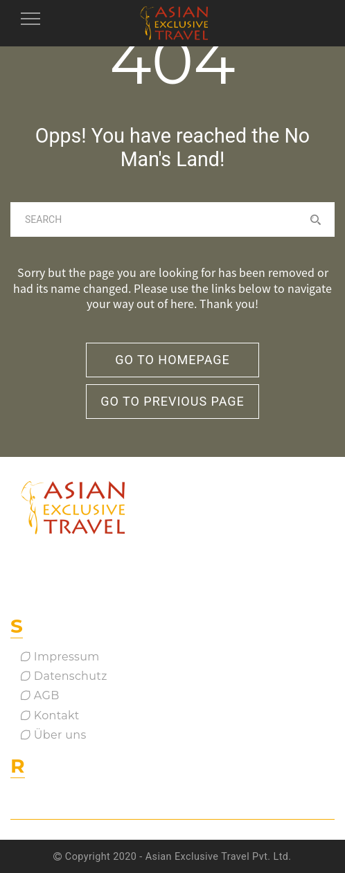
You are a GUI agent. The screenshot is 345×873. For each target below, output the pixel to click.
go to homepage (172, 359)
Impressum (60, 656)
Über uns (54, 734)
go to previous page (172, 401)
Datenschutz (64, 676)
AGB (40, 695)
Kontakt (50, 715)
